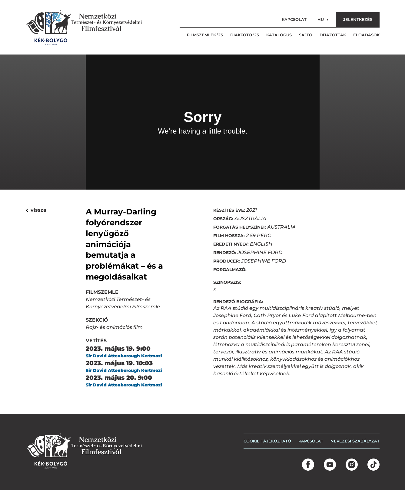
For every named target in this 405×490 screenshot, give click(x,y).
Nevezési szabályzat (355, 441)
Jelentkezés (357, 19)
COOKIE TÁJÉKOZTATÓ (267, 441)
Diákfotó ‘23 (244, 34)
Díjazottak (333, 34)
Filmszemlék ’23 (205, 34)
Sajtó (305, 34)
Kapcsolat (294, 19)
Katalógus (279, 34)
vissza (36, 210)
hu (323, 19)
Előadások (366, 34)
